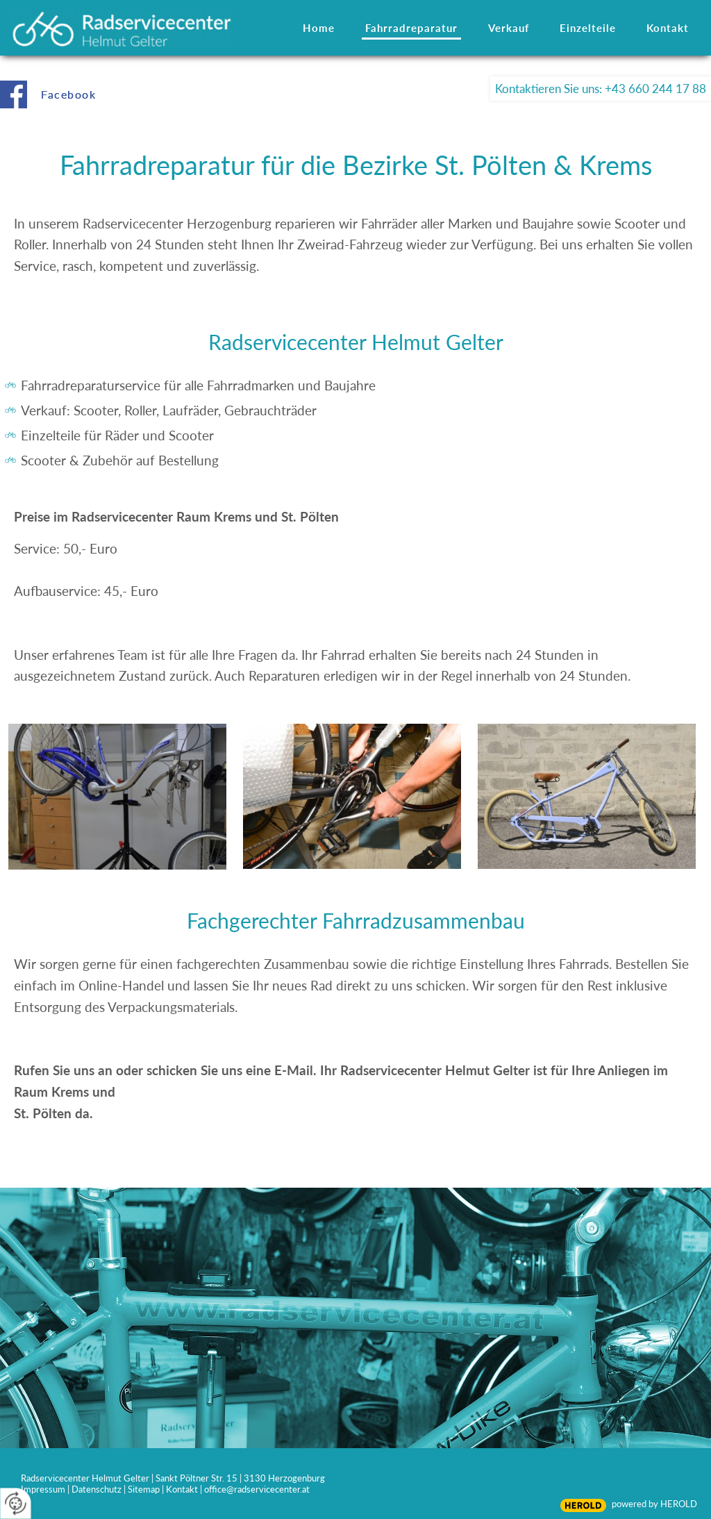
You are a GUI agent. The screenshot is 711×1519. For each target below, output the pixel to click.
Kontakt (182, 1489)
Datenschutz (97, 1489)
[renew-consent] (15, 1503)
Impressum (43, 1489)
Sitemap (144, 1489)
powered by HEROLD (654, 1503)
